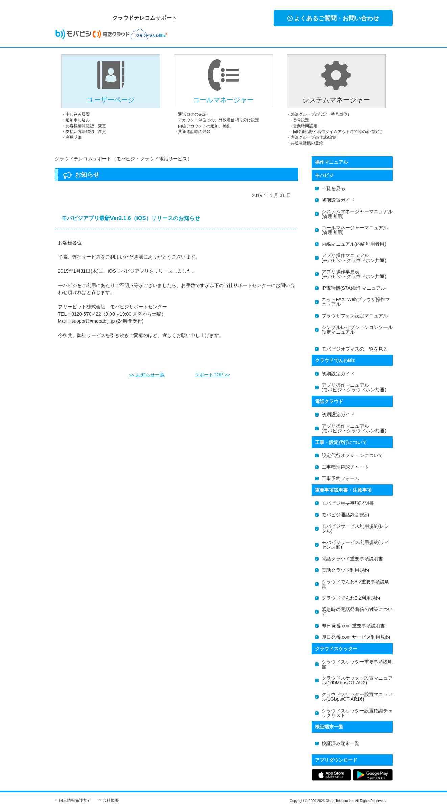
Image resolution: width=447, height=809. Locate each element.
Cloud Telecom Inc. (340, 801)
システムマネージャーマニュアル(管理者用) (357, 214)
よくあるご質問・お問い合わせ (333, 18)
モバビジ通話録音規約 (345, 514)
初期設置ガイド (338, 200)
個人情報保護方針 (75, 800)
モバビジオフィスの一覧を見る (355, 349)
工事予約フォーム (340, 478)
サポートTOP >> (212, 372)
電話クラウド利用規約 (345, 570)
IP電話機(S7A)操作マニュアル (354, 288)
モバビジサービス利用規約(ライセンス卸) (356, 545)
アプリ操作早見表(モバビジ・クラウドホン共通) (354, 274)
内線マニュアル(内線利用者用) (354, 244)
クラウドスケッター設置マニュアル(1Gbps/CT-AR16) (357, 697)
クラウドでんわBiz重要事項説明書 (356, 584)
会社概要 (111, 800)
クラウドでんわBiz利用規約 (351, 598)
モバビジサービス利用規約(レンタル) (356, 528)
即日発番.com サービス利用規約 (356, 637)
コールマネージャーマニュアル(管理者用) (355, 230)
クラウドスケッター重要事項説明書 (357, 664)
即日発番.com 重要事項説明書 (353, 625)
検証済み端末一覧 (340, 743)
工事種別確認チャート (345, 467)
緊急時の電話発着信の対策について (357, 612)
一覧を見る (333, 188)
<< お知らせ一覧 (146, 372)
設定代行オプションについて (352, 455)
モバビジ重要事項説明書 (348, 503)
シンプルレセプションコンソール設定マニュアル (357, 329)
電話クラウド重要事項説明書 (352, 558)
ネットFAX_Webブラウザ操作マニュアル (356, 302)
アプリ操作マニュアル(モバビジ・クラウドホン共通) (354, 258)
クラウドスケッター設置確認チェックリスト (357, 713)
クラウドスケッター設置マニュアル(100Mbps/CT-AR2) (357, 680)
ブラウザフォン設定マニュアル (355, 315)
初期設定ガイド (338, 373)
